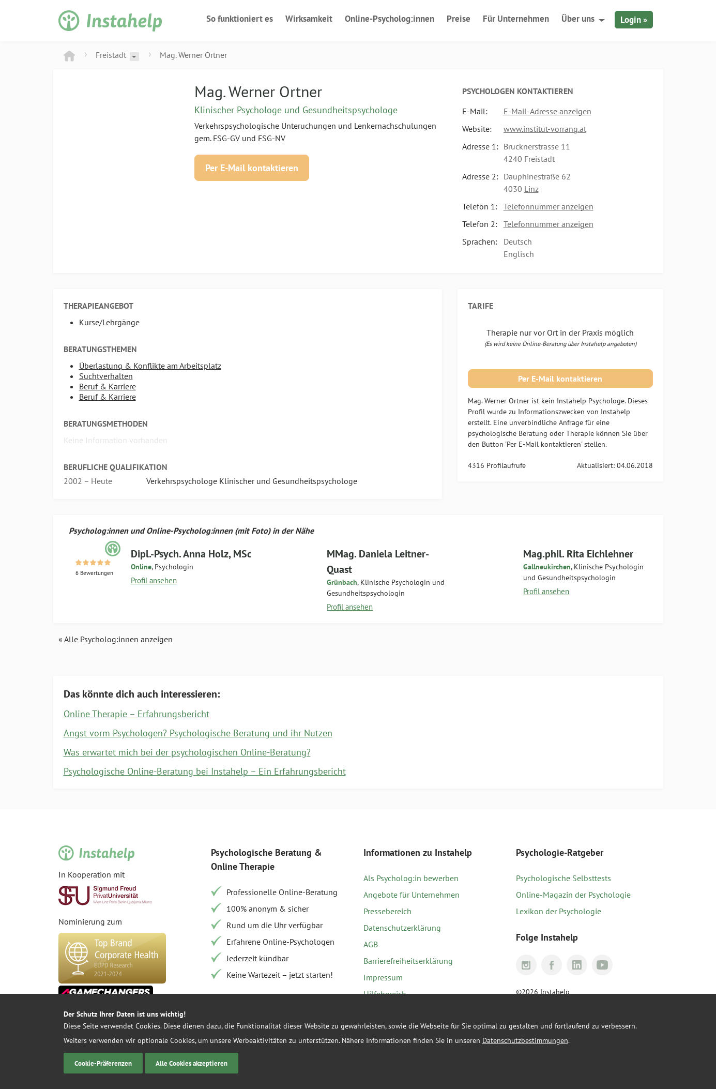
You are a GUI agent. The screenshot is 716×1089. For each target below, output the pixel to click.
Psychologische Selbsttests (563, 878)
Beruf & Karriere (107, 386)
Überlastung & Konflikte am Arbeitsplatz (150, 365)
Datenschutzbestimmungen (525, 1040)
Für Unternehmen (516, 18)
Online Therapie (243, 866)
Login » (633, 19)
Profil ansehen (154, 580)
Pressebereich (387, 911)
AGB (370, 944)
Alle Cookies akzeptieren (191, 1063)
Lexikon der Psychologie (558, 911)
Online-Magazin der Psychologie (573, 894)
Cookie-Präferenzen (103, 1063)
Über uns (578, 18)
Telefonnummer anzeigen (548, 206)
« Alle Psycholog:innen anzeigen (115, 639)
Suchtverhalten (106, 376)
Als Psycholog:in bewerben (411, 878)
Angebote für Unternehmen (411, 894)
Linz (531, 189)
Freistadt (111, 55)
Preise (458, 18)
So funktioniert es (239, 18)
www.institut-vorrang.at (545, 129)
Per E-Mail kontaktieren (251, 168)
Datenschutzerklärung (402, 927)
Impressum (383, 977)
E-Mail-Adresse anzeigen (547, 111)
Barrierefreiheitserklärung (408, 961)
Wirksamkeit (308, 18)
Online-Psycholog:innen (389, 18)
